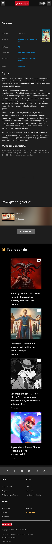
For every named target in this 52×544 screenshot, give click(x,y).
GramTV (5, 512)
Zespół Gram (7, 486)
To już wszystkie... (26, 231)
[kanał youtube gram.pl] (22, 471)
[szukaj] (3, 3)
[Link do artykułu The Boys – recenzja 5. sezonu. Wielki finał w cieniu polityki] (26, 332)
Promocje (5, 516)
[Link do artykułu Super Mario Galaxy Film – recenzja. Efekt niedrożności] (26, 435)
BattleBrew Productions (26, 53)
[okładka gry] (45, 35)
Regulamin (6, 491)
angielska (21, 66)
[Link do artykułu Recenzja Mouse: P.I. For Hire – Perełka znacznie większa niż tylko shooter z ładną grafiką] (26, 383)
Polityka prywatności (10, 495)
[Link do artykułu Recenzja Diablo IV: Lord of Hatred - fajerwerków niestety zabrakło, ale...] (26, 282)
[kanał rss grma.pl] (44, 471)
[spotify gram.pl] (29, 471)
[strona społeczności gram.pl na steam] (37, 471)
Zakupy (29, 508)
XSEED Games (23, 58)
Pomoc (28, 486)
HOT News (6, 508)
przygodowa (22, 39)
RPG (19, 41)
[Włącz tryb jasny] (42, 3)
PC (19, 47)
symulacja (30, 39)
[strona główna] (22, 3)
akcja (36, 39)
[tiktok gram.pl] (7, 471)
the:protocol (30, 512)
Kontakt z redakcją (33, 495)
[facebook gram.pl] (15, 471)
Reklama (29, 491)
